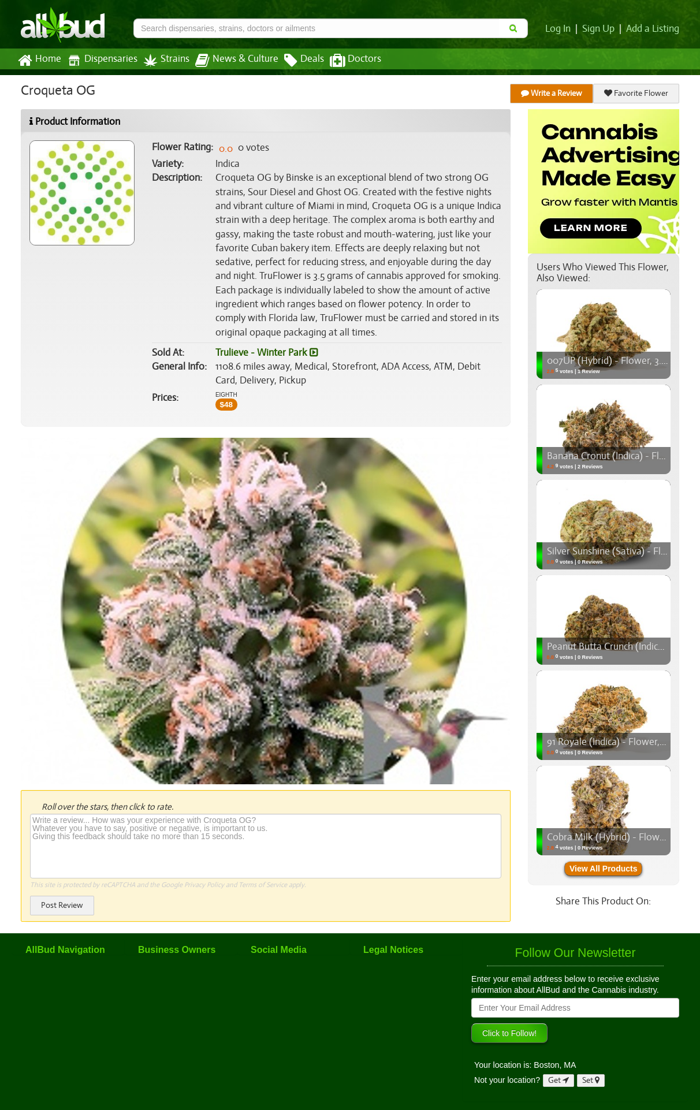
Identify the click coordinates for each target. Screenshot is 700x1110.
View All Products (603, 868)
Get (558, 1080)
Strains (162, 60)
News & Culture (230, 60)
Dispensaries (100, 60)
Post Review (62, 905)
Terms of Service (262, 885)
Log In (560, 29)
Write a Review (552, 93)
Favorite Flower (636, 93)
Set (591, 1080)
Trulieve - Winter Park (265, 353)
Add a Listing (653, 29)
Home (39, 60)
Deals (295, 60)
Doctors (346, 60)
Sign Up (600, 29)
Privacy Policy (204, 885)
